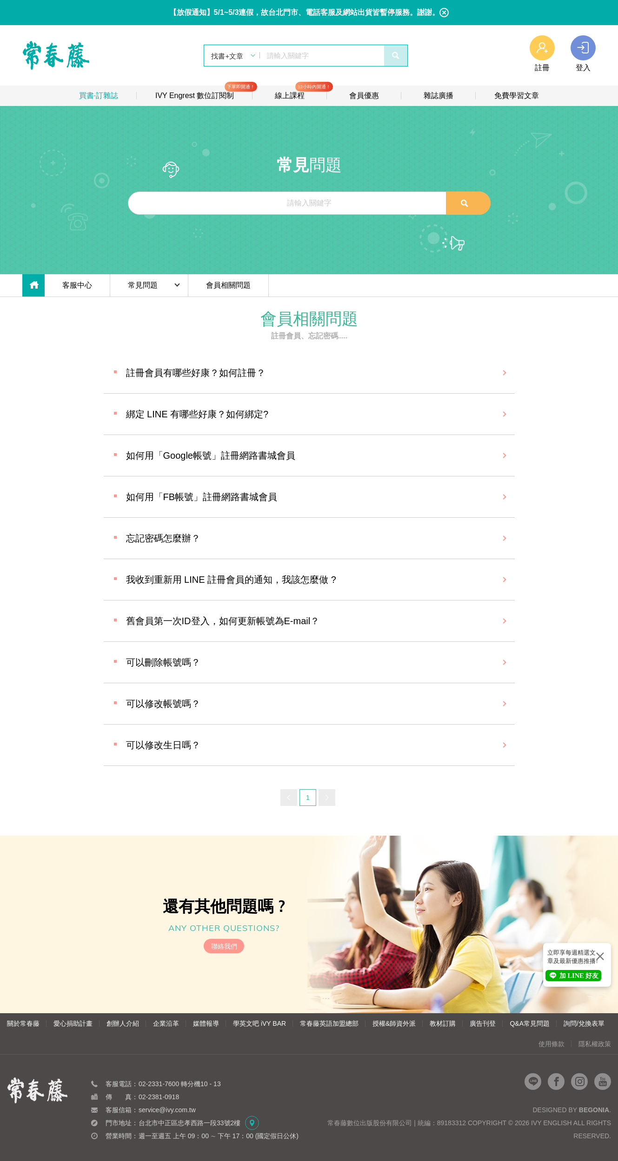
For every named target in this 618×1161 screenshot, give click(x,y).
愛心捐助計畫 (73, 1023)
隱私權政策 (594, 1044)
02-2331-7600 (159, 1084)
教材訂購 (443, 1023)
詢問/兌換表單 (584, 1023)
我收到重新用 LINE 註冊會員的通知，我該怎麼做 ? (231, 579)
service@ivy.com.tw (167, 1110)
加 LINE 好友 (573, 975)
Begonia (594, 1110)
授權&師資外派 (394, 1023)
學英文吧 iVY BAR (259, 1023)
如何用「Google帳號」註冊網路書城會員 (211, 455)
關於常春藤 (23, 1023)
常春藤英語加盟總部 (329, 1023)
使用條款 (551, 1044)
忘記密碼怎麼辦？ (163, 538)
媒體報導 (206, 1023)
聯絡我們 (224, 946)
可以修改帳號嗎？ (163, 704)
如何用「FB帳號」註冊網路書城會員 (202, 497)
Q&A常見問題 (530, 1023)
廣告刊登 (483, 1023)
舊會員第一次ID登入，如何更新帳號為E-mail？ (223, 621)
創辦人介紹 (122, 1023)
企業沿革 (166, 1023)
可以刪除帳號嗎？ (163, 662)
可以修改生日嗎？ (163, 745)
